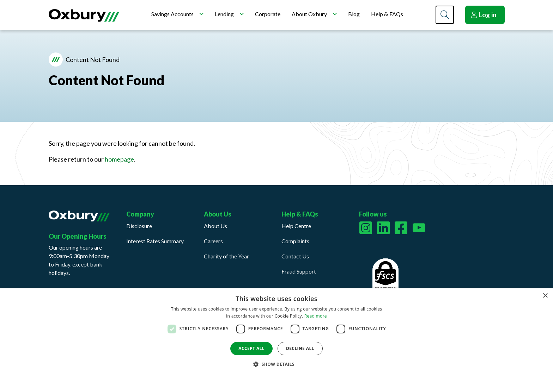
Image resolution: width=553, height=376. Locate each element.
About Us (215, 226)
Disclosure (139, 226)
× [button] (545, 296)
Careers (213, 241)
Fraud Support (298, 271)
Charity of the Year (226, 256)
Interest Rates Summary (155, 241)
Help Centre (296, 226)
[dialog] (276, 332)
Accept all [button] (251, 348)
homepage (119, 159)
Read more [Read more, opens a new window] (315, 316)
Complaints (295, 241)
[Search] (445, 15)
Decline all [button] (300, 348)
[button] (276, 364)
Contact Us (295, 256)
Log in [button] (483, 15)
